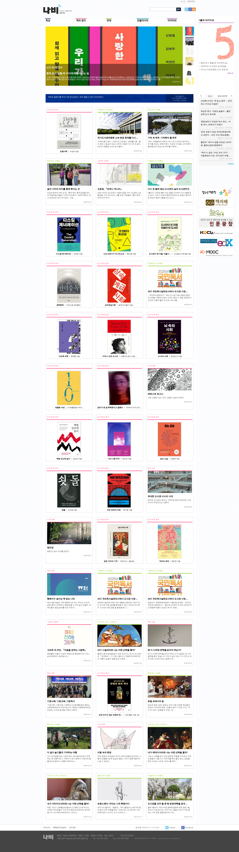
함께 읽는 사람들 (154, 110)
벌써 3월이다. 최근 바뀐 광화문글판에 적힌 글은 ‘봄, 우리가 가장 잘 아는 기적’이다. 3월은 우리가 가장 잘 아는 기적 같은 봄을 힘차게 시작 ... (169, 810)
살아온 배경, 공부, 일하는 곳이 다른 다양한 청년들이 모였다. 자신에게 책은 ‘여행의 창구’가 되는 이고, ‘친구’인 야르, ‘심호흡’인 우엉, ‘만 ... (169, 707)
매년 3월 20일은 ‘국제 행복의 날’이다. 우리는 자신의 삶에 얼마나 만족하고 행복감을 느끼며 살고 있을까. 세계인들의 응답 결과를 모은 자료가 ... (69, 605)
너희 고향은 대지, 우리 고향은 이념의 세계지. (166, 398)
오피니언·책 (222, 96)
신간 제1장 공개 (54, 67)
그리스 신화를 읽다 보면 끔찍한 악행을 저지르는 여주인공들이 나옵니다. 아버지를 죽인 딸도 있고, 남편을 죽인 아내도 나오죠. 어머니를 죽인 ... (169, 758)
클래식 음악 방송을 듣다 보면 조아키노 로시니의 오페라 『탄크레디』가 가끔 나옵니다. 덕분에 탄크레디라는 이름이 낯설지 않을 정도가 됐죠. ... (119, 656)
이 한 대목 (151, 366)
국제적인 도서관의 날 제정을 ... (214, 66)
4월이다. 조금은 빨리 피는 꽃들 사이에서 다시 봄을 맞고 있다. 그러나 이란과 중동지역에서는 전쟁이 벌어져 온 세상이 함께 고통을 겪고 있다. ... (169, 195)
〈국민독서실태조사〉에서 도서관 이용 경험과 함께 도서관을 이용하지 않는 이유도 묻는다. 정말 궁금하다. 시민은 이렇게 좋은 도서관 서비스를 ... (170, 297)
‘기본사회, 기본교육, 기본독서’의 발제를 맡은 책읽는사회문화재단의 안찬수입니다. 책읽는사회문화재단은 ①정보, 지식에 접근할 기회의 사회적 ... (69, 707)
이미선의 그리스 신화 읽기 (107, 622)
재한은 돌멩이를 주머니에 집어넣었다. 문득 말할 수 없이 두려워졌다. (76, 97)
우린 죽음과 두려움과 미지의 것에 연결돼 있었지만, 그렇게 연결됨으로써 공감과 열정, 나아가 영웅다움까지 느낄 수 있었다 (119, 758)
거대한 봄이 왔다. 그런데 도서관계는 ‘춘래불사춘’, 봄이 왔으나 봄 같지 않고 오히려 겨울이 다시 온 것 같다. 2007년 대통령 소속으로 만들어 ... (119, 144)
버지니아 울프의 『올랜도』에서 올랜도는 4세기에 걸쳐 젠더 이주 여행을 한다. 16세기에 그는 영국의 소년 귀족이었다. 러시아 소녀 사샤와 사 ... (119, 810)
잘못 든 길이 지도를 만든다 (58, 551)
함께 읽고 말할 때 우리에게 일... (214, 63)
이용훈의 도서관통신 (105, 110)
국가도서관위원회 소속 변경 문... (215, 69)
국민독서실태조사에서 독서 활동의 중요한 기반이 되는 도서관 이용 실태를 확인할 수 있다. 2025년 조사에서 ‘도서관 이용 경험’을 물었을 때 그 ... (118, 605)
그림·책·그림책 (102, 161)
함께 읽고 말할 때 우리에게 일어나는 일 (67, 73)
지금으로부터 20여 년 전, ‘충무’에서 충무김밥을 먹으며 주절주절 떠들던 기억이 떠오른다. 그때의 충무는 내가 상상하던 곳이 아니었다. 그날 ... (69, 195)
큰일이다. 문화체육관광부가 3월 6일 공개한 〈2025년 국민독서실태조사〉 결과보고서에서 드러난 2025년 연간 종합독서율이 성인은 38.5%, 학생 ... (170, 605)
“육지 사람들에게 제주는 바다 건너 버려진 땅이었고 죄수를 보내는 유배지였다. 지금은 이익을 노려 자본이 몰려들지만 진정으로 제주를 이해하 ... (169, 144)
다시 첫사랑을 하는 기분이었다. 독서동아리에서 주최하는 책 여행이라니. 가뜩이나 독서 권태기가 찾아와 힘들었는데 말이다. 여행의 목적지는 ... (69, 758)
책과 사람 (151, 468)
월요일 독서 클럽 (103, 775)
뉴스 (210, 96)
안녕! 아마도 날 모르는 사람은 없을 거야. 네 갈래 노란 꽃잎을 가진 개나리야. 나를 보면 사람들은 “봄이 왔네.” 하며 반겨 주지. (119, 195)
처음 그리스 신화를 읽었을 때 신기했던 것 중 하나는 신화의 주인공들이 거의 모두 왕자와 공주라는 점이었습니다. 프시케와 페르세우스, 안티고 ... (68, 810)
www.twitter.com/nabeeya (169, 838)
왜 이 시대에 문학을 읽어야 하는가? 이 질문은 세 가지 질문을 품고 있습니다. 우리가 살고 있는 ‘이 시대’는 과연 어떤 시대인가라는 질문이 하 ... (169, 656)
